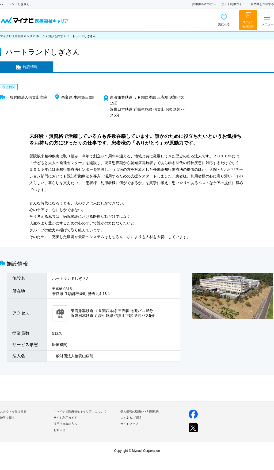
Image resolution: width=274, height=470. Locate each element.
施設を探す (55, 36)
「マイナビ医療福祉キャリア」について (80, 411)
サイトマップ (129, 423)
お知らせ (59, 430)
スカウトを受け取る (13, 411)
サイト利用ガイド (233, 4)
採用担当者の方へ (204, 4)
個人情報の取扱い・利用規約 (139, 411)
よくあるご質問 (130, 417)
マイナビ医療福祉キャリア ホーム (22, 36)
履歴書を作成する (262, 4)
